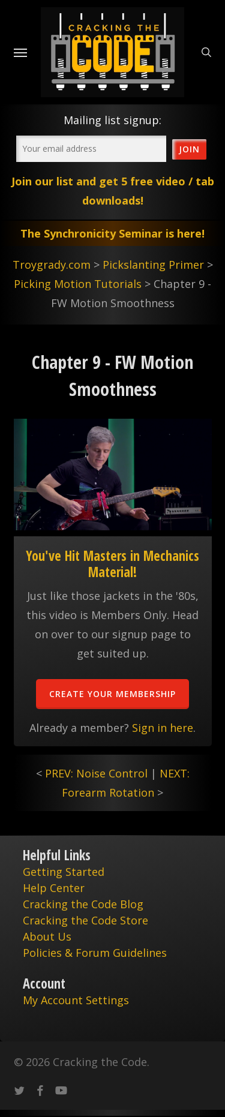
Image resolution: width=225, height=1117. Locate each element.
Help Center (54, 888)
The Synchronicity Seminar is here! (112, 233)
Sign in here (162, 727)
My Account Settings (76, 1000)
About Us (47, 936)
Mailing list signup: (112, 120)
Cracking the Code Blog (83, 904)
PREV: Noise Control (96, 773)
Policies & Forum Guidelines (95, 952)
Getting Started (63, 871)
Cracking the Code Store (85, 920)
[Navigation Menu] (20, 52)
